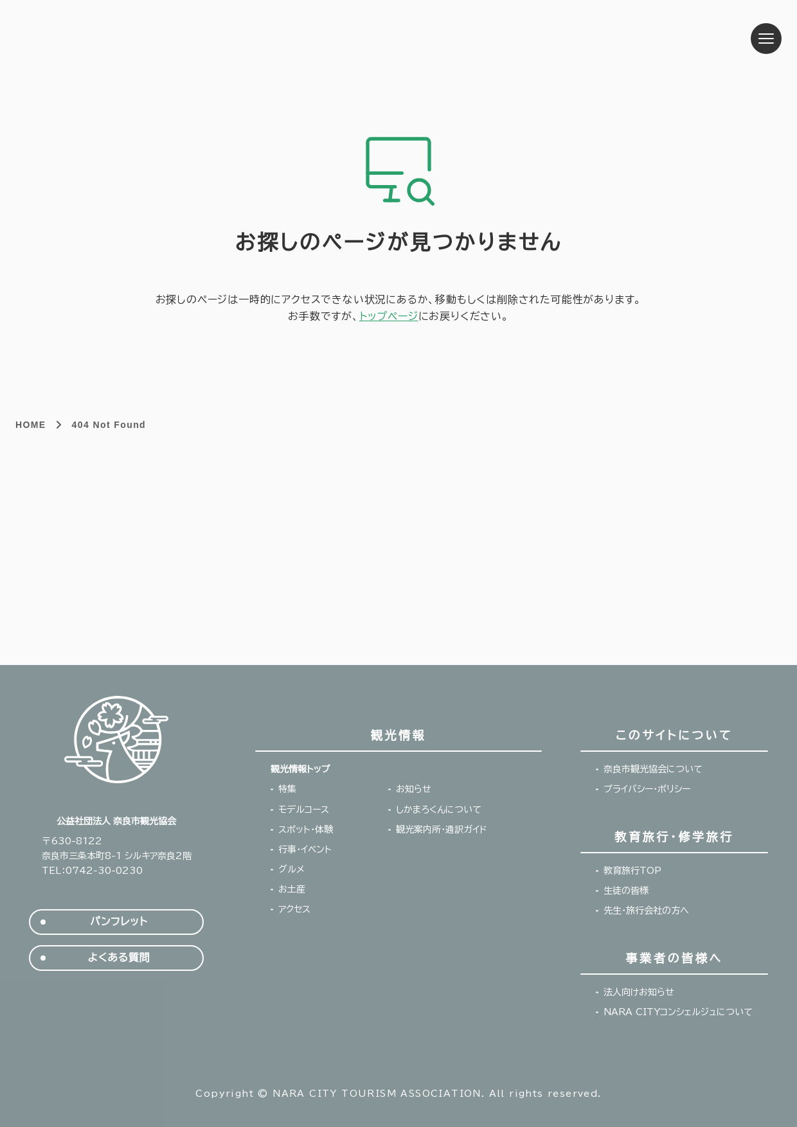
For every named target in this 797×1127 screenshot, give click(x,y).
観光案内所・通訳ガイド (441, 829)
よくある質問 (119, 957)
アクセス (294, 909)
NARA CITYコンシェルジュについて (678, 1011)
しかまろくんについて (438, 809)
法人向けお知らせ (639, 992)
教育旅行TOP (632, 870)
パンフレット (118, 921)
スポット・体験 (305, 829)
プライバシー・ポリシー (647, 789)
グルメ (291, 869)
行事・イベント (305, 849)
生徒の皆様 (626, 890)
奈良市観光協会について (653, 769)
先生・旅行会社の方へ (646, 910)
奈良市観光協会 (113, 38)
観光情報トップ (300, 769)
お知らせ (413, 789)
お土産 (291, 889)
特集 (287, 789)
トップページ (388, 316)
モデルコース (303, 809)
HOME (30, 425)
